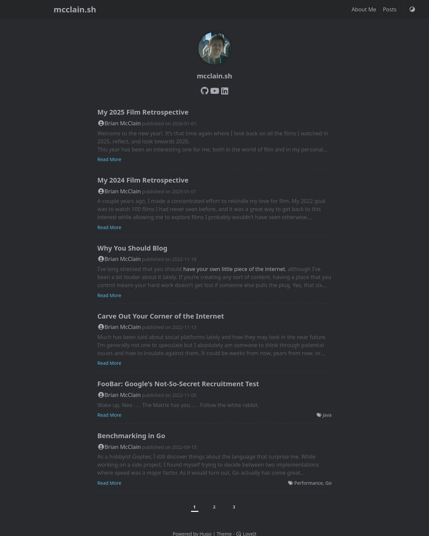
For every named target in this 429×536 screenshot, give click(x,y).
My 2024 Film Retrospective (143, 180)
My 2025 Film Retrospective (143, 112)
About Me (364, 9)
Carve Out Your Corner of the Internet (161, 316)
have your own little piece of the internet (234, 269)
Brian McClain (119, 123)
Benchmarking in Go (131, 435)
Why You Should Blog (133, 248)
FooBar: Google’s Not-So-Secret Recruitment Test (178, 383)
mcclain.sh (75, 9)
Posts (390, 9)
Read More (109, 159)
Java (327, 415)
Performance (308, 483)
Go (328, 483)
